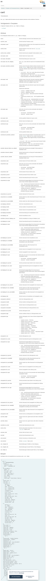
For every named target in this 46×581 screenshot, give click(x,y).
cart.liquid (4, 28)
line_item (38, 48)
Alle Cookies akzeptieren (16, 576)
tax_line (21, 422)
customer (25, 433)
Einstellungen (21, 572)
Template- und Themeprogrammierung (12, 8)
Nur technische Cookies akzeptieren (30, 577)
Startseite (2, 8)
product (24, 66)
